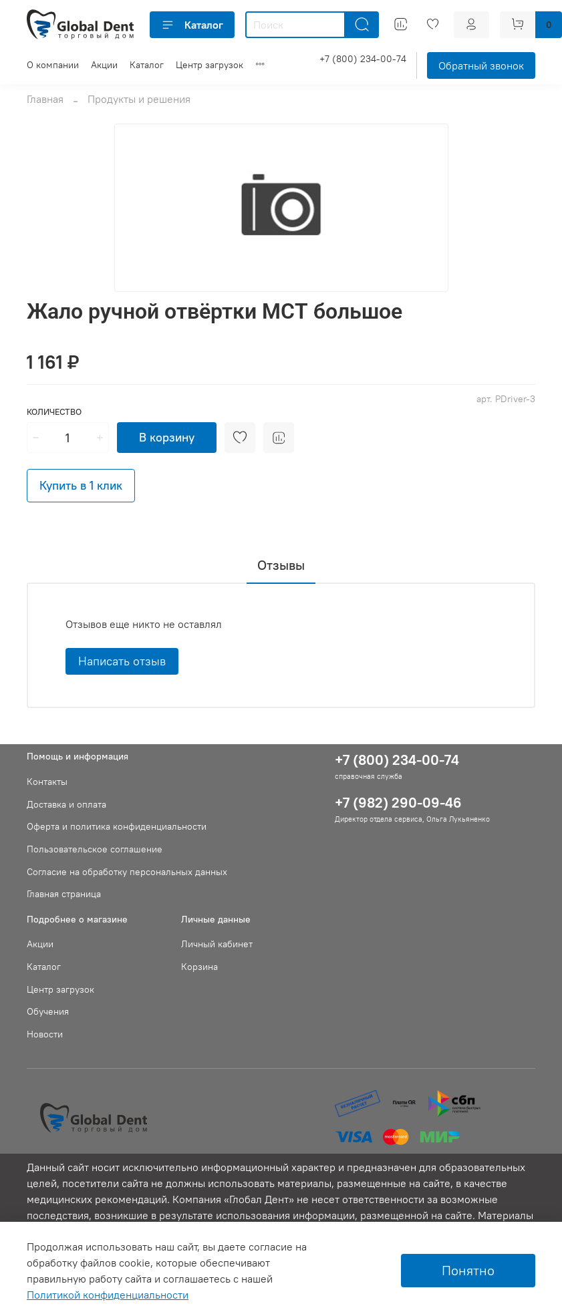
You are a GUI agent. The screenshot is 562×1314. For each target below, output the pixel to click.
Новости (45, 1034)
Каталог (192, 24)
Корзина (199, 967)
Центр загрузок (209, 65)
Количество (54, 412)
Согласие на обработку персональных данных (127, 872)
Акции (104, 65)
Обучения (48, 1011)
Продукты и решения (139, 99)
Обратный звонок (481, 65)
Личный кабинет (217, 944)
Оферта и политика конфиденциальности (116, 826)
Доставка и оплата (66, 804)
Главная (45, 99)
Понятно (468, 1270)
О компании (53, 65)
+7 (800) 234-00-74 (362, 59)
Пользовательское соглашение (94, 849)
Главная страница (64, 894)
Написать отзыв (122, 661)
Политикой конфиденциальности (107, 1294)
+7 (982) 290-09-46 (398, 803)
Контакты (47, 782)
